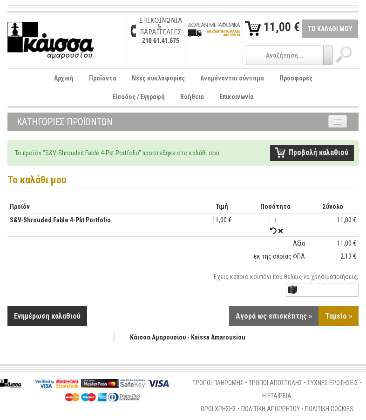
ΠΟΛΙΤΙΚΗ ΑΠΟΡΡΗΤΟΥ (270, 409)
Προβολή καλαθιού (318, 152)
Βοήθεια (192, 96)
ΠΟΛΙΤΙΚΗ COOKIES (329, 409)
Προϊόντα (102, 78)
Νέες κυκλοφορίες (158, 78)
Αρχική (64, 78)
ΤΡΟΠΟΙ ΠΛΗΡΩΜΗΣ (218, 383)
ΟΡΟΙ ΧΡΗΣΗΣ (218, 409)
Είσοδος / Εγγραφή (138, 96)
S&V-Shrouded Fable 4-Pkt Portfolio (60, 220)
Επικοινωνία (236, 96)
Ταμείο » (338, 316)
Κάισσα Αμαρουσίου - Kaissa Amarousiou (187, 337)
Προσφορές (295, 78)
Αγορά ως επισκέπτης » (274, 316)
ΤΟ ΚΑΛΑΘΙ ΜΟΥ (330, 29)
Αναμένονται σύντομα (232, 78)
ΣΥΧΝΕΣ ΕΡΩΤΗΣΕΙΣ (332, 383)
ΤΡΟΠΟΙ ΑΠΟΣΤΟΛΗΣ (275, 383)
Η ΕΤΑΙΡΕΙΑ (276, 396)
